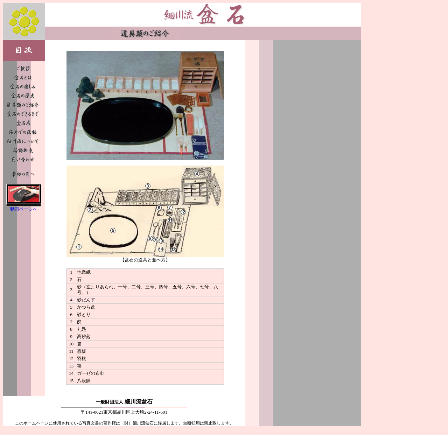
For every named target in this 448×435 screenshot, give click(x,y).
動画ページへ (23, 209)
